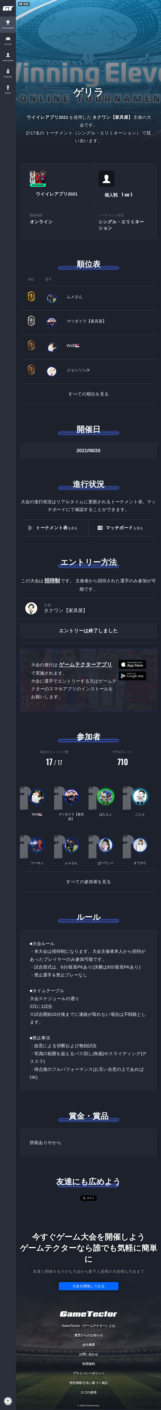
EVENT (8, 93)
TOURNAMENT (8, 28)
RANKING (8, 77)
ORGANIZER (8, 61)
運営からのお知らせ (88, 1335)
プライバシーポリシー (88, 1373)
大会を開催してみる (88, 1286)
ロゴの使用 (89, 1392)
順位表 (89, 264)
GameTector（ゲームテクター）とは (88, 1325)
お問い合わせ (88, 1354)
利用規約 (88, 1364)
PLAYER (8, 44)
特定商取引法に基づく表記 (88, 1383)
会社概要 (88, 1344)
